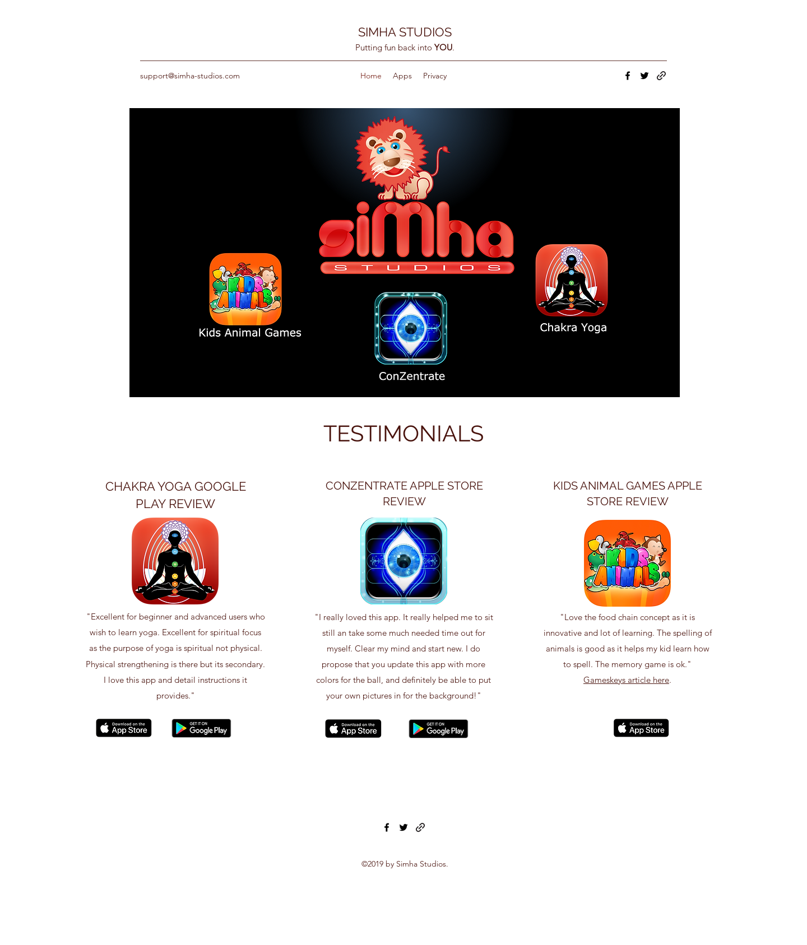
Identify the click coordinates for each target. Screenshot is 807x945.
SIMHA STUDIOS (405, 32)
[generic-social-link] (661, 75)
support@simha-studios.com (190, 76)
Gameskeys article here (626, 679)
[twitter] (644, 75)
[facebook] (627, 75)
